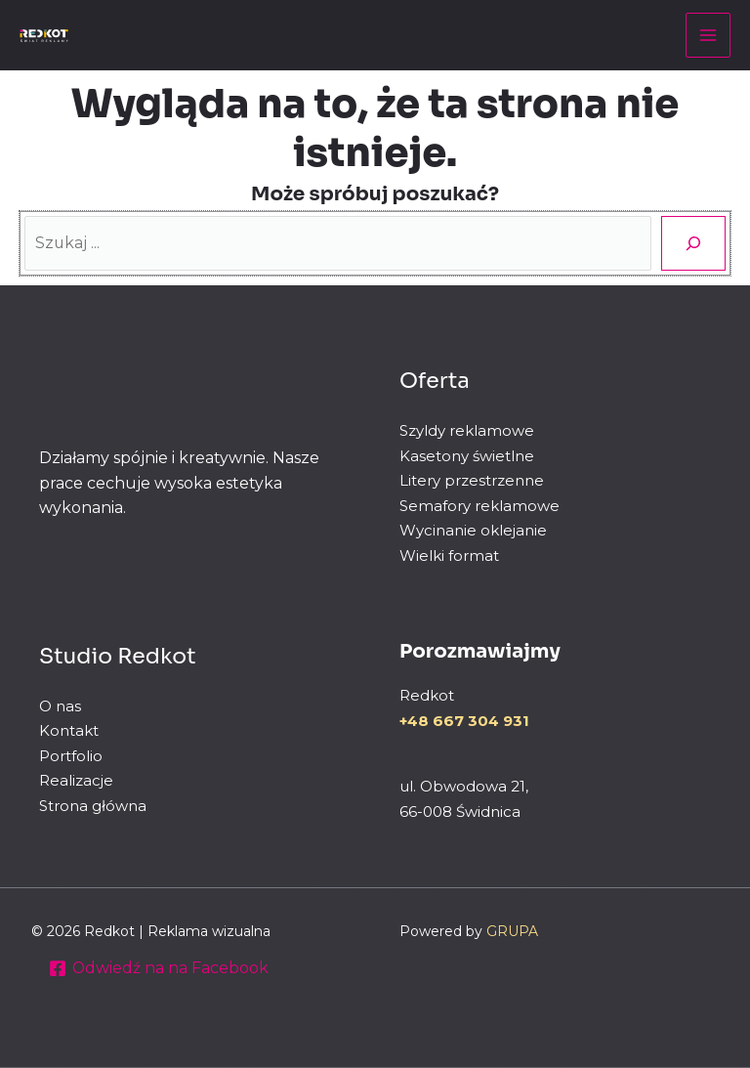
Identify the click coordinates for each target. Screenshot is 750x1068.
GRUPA (512, 931)
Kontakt (69, 731)
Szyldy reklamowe (466, 430)
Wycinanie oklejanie (473, 530)
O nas (60, 706)
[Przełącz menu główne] (708, 35)
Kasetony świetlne (466, 456)
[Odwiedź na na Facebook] (159, 968)
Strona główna (92, 805)
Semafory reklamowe (479, 505)
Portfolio (71, 756)
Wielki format (449, 555)
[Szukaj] (693, 243)
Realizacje (76, 781)
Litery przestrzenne (471, 480)
